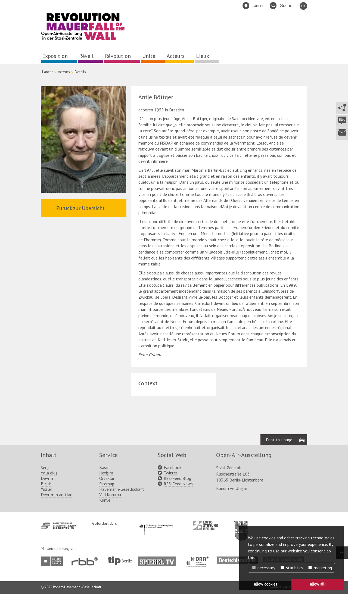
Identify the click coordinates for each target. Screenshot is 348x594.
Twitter (170, 473)
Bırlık (46, 483)
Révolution (118, 56)
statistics (292, 567)
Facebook (172, 467)
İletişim (106, 473)
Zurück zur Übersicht (80, 208)
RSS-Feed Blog (177, 478)
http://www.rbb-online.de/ (86, 561)
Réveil (86, 56)
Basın (104, 467)
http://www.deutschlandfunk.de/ (237, 559)
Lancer (257, 5)
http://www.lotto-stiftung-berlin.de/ (205, 525)
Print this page (279, 439)
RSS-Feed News (178, 483)
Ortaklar (106, 478)
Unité (148, 56)
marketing (320, 567)
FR (303, 6)
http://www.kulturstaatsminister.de (155, 523)
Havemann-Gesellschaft (121, 489)
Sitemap (106, 483)
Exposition (55, 56)
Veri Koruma (110, 494)
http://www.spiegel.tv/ (159, 559)
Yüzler (46, 489)
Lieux (202, 56)
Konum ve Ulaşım (232, 488)
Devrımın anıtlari (56, 494)
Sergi (45, 467)
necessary (263, 567)
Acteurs (176, 56)
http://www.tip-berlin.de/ (120, 561)
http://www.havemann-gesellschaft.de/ (58, 525)
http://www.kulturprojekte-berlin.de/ (53, 561)
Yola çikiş (49, 473)
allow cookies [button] (265, 584)
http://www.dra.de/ (199, 559)
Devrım (47, 478)
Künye (104, 500)
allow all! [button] (317, 584)
